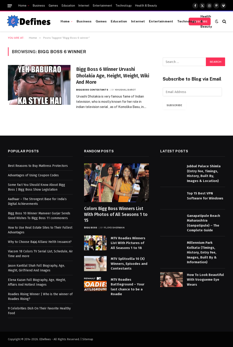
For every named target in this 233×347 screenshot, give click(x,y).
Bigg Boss (90, 227)
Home (22, 5)
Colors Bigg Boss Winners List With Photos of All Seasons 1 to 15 (116, 214)
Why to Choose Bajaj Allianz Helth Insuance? (40, 242)
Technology (123, 5)
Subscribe (174, 105)
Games (53, 5)
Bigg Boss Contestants (92, 89)
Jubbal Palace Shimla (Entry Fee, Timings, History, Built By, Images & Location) (204, 173)
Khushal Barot (125, 89)
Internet (83, 5)
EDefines (45, 339)
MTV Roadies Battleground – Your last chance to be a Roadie (127, 287)
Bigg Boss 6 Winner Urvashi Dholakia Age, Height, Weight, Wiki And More (112, 75)
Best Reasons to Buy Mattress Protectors (38, 166)
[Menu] (9, 6)
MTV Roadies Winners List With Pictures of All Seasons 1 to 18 (128, 243)
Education (68, 5)
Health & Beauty (146, 5)
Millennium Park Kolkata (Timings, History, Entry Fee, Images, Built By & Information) (202, 252)
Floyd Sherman (114, 227)
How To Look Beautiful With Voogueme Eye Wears (205, 280)
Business (39, 5)
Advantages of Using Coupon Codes (33, 175)
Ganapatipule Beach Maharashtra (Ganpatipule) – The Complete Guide (203, 223)
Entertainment (102, 5)
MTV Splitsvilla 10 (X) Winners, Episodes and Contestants (129, 263)
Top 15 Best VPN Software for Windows (205, 195)
